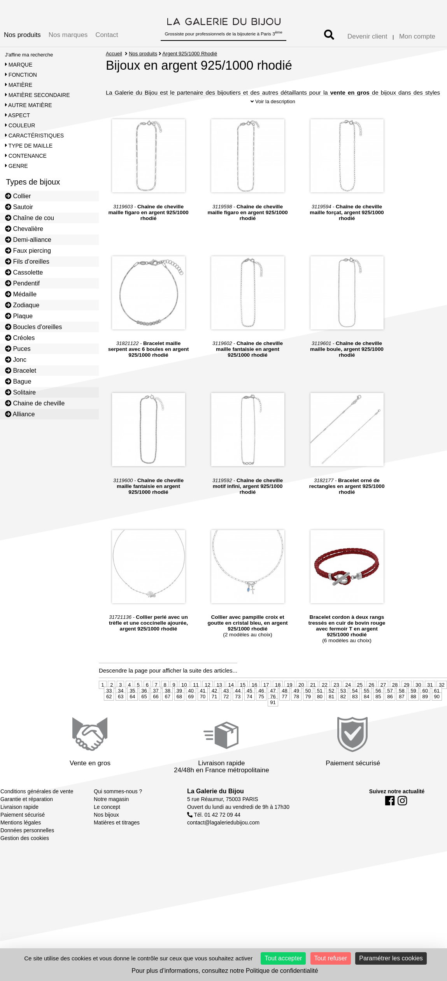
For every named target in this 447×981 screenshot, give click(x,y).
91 (272, 717)
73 (237, 711)
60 (425, 705)
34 (120, 705)
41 (202, 705)
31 (430, 699)
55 (366, 705)
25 (360, 699)
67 (167, 711)
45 (249, 705)
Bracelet (20, 370)
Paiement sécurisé (22, 829)
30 (418, 699)
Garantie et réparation (26, 813)
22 (324, 699)
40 (191, 705)
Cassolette (24, 272)
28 (395, 699)
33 (109, 705)
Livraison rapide (19, 821)
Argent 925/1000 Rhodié (190, 53)
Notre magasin (111, 813)
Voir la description (273, 116)
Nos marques (68, 35)
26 (371, 699)
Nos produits (22, 35)
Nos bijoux (106, 829)
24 (348, 699)
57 (390, 705)
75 (261, 711)
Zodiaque (22, 304)
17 (266, 699)
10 (184, 699)
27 (383, 699)
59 (413, 705)
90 (437, 711)
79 (308, 711)
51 (320, 705)
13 (219, 699)
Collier (18, 195)
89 (425, 711)
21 (313, 699)
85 (378, 711)
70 (202, 711)
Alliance (20, 413)
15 (242, 699)
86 (390, 711)
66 (155, 711)
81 (331, 711)
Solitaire (20, 392)
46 (261, 705)
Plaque (19, 315)
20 (301, 699)
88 (413, 711)
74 (249, 711)
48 (284, 705)
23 (336, 699)
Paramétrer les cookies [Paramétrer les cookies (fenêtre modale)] (391, 958)
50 (308, 705)
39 (179, 705)
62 (109, 711)
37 (155, 705)
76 (272, 711)
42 (214, 705)
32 (441, 699)
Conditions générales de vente (36, 806)
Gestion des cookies (24, 852)
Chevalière (24, 228)
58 (401, 705)
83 (355, 711)
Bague (18, 381)
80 (320, 711)
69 (191, 711)
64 (132, 711)
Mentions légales (20, 837)
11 (195, 699)
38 (167, 705)
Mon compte (417, 36)
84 (366, 711)
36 (144, 705)
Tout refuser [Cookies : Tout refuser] (330, 958)
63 (120, 711)
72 (226, 711)
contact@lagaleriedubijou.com (223, 837)
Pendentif (22, 283)
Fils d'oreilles (27, 261)
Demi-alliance (28, 239)
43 (226, 705)
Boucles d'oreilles (33, 326)
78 (296, 711)
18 (277, 699)
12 (207, 699)
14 (230, 699)
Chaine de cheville (35, 403)
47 (272, 705)
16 (254, 699)
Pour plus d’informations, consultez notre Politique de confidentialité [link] (224, 970)
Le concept (107, 821)
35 (132, 705)
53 (343, 705)
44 (237, 705)
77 (284, 711)
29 (406, 699)
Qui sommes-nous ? (118, 806)
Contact (106, 35)
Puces (18, 348)
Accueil (114, 53)
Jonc (15, 359)
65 (144, 711)
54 (355, 705)
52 (331, 705)
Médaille (21, 294)
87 (401, 711)
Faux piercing (28, 250)
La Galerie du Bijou (215, 805)
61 (437, 705)
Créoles (20, 337)
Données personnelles (27, 845)
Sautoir (19, 206)
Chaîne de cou (29, 217)
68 (179, 711)
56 (378, 705)
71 (214, 711)
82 (343, 711)
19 (289, 699)
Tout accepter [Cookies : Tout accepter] (283, 958)
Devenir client (367, 36)
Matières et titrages (117, 837)
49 (296, 705)
